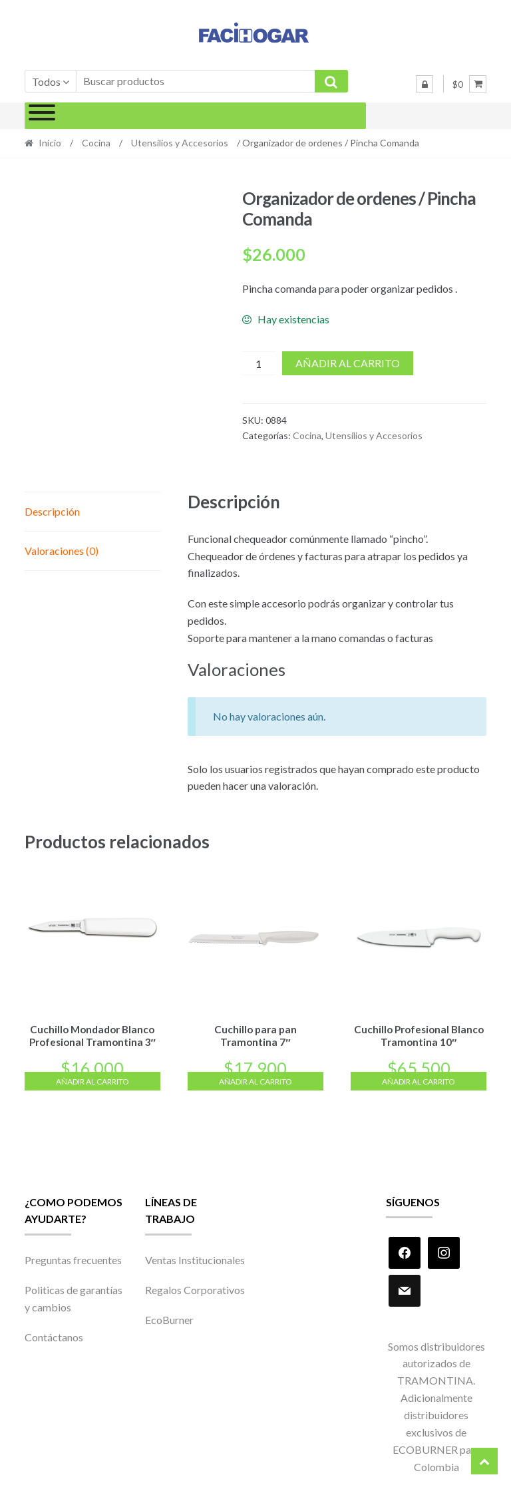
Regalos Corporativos (195, 1287)
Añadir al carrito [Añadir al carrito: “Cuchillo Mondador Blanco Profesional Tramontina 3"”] (92, 1079)
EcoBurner (169, 1317)
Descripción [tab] (52, 511)
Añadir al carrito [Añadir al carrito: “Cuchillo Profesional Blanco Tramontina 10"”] (418, 1079)
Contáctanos (54, 1335)
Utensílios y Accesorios (179, 142)
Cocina (96, 142)
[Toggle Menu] (42, 115)
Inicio (50, 142)
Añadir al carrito (347, 363)
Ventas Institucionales (195, 1257)
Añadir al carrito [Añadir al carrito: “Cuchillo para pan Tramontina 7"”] (255, 1079)
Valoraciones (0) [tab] (61, 550)
